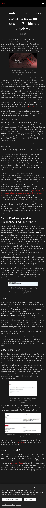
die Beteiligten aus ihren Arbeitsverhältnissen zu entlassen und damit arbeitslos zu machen (22, 193)
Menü (43, 3)
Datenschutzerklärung (23, 494)
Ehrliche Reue (31, 107)
